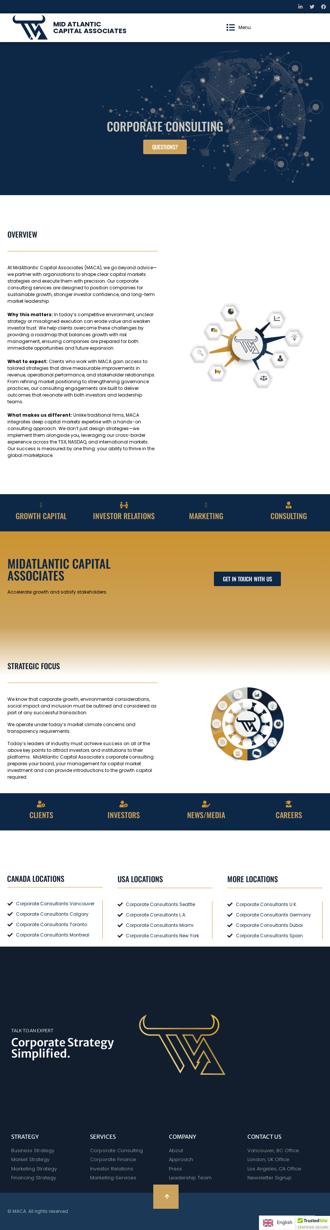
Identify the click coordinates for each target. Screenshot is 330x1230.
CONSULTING (288, 515)
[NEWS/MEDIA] (206, 804)
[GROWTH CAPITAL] (41, 505)
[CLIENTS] (41, 804)
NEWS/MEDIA (206, 814)
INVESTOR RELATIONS (124, 515)
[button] (238, 27)
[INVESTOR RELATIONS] (124, 505)
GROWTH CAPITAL (41, 515)
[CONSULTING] (288, 505)
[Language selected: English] (287, 1222)
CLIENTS (41, 814)
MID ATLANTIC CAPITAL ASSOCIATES (89, 27)
